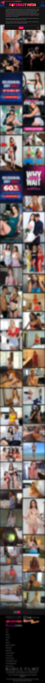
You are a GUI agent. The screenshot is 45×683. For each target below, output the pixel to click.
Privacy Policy (14, 23)
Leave (38, 27)
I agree (21, 28)
